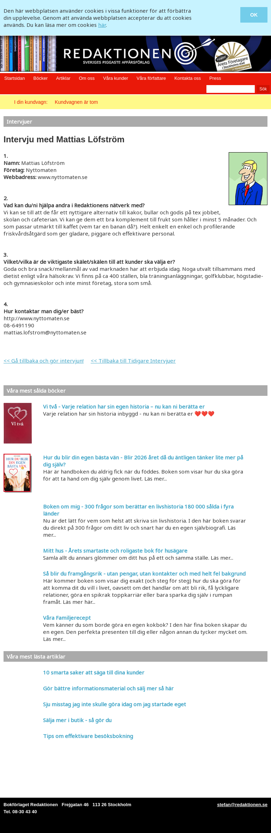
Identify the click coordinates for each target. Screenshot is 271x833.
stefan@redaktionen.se (242, 804)
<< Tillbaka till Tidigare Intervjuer (133, 360)
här (102, 24)
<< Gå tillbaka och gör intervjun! (44, 360)
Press (215, 78)
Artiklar (63, 78)
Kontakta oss (187, 78)
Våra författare (151, 78)
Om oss (87, 78)
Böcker (41, 78)
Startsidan (14, 78)
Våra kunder (115, 78)
